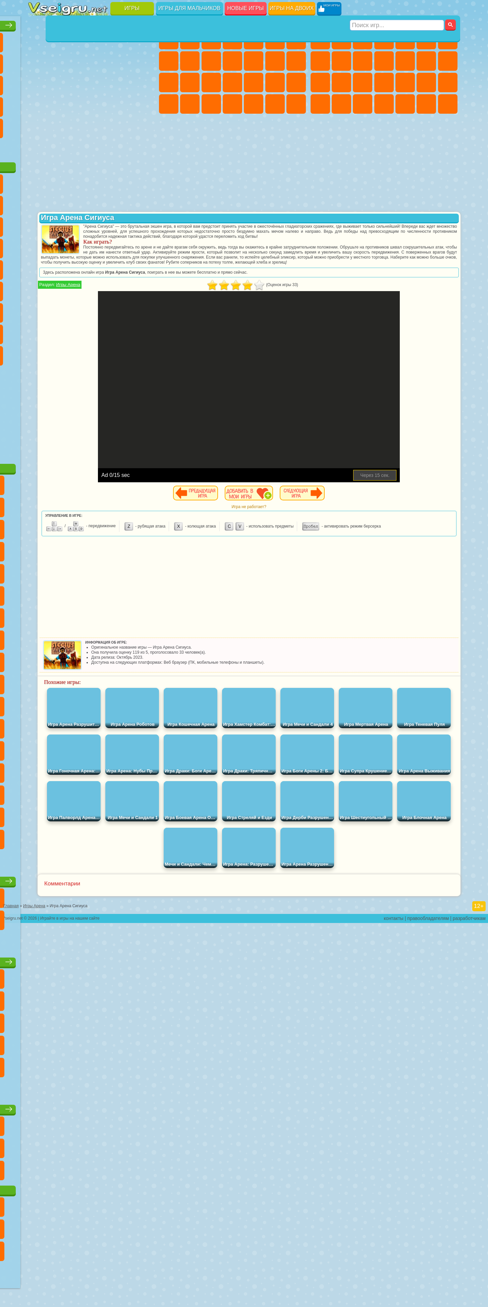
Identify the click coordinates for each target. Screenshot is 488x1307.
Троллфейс (80, 202)
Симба (123, 331)
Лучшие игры (92, 22)
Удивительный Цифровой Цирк (144, 353)
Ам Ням (80, 224)
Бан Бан (59, 353)
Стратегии (362, 39)
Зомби (405, 39)
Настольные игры (92, 878)
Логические (59, 82)
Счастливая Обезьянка (102, 267)
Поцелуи (296, 61)
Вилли (38, 181)
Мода (190, 104)
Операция (275, 82)
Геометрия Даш (80, 61)
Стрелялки (447, 104)
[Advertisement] (93, 410)
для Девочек (59, 39)
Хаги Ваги (102, 310)
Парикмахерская (275, 61)
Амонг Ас (102, 288)
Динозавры (38, 104)
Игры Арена (190, 299)
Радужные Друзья (59, 331)
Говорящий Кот (102, 181)
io (144, 61)
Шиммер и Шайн (80, 267)
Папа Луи (168, 82)
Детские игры (92, 959)
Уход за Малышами (211, 104)
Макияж (296, 82)
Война (80, 147)
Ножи (144, 82)
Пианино (275, 104)
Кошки (232, 61)
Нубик (144, 310)
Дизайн (232, 104)
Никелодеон (80, 125)
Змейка (144, 104)
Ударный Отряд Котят (102, 245)
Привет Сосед (38, 331)
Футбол (341, 39)
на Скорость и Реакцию (102, 104)
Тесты (253, 39)
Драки (426, 61)
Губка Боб (59, 181)
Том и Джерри (123, 267)
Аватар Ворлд (102, 331)
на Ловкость (144, 39)
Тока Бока (80, 331)
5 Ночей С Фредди (144, 181)
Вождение (38, 147)
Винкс (296, 104)
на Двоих (123, 39)
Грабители (426, 82)
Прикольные (59, 104)
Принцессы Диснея (168, 104)
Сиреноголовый (80, 288)
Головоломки (38, 125)
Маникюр (253, 82)
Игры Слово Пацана (144, 331)
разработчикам (469, 1302)
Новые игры (245, 8)
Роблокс (123, 310)
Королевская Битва (426, 39)
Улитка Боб (38, 202)
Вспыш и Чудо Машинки (38, 245)
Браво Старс (123, 288)
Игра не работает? (310, 522)
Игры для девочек (233, 22)
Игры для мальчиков (189, 8)
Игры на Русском (123, 82)
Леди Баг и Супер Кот (102, 202)
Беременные (190, 82)
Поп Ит (59, 61)
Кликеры (80, 82)
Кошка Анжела (190, 61)
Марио (123, 245)
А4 (38, 310)
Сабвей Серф (38, 224)
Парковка (320, 39)
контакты (393, 1302)
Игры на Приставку (123, 147)
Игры (132, 8)
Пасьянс (102, 82)
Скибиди (80, 353)
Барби (232, 39)
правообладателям (428, 1302)
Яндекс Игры (38, 61)
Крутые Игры (102, 125)
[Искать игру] (397, 8)
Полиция (362, 82)
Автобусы (384, 104)
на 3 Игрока (59, 125)
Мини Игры (80, 104)
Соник (59, 245)
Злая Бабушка (123, 202)
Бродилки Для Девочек (296, 39)
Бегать (426, 104)
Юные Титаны (144, 267)
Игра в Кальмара (144, 288)
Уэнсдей (38, 353)
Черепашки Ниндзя (341, 61)
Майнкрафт (447, 39)
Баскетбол (144, 125)
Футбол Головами (59, 147)
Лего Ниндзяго (123, 181)
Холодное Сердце (211, 61)
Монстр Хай (275, 39)
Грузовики (405, 61)
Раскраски (168, 61)
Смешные (123, 61)
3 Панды (123, 224)
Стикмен (384, 61)
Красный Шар (59, 202)
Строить (102, 147)
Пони (168, 39)
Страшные (38, 82)
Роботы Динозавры (384, 82)
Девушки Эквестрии (190, 39)
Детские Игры (102, 39)
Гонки (447, 61)
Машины (320, 61)
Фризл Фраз (38, 267)
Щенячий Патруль (80, 181)
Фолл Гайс (59, 288)
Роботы (341, 82)
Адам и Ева (59, 267)
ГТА (320, 104)
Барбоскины (80, 245)
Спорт (102, 61)
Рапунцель (211, 82)
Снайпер (320, 82)
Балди (59, 310)
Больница (232, 82)
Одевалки (253, 61)
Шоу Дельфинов (102, 224)
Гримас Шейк (102, 353)
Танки (384, 39)
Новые (38, 39)
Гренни (80, 310)
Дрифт (362, 104)
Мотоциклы (362, 61)
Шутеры (405, 104)
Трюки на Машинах (123, 104)
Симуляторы (80, 39)
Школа (123, 125)
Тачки (144, 224)
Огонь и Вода (211, 39)
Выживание (405, 82)
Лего (144, 202)
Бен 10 (341, 104)
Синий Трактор (38, 288)
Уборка (253, 104)
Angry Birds (59, 224)
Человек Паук (144, 245)
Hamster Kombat (123, 353)
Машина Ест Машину (447, 82)
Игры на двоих (292, 8)
